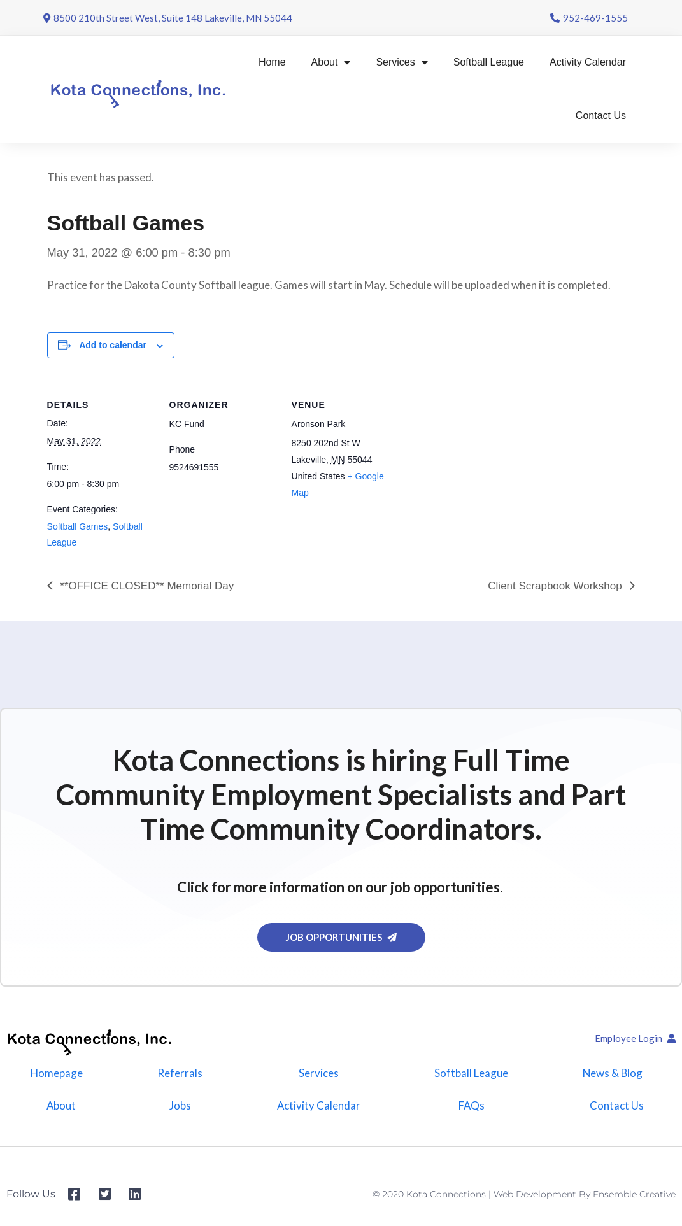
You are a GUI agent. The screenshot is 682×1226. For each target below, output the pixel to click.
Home (272, 62)
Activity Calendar (588, 62)
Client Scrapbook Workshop (556, 586)
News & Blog (612, 1074)
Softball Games (77, 526)
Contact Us (601, 115)
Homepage (55, 1074)
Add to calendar (112, 345)
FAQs (470, 1108)
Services (401, 62)
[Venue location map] (481, 466)
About (331, 62)
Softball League (488, 62)
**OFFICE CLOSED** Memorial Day (145, 586)
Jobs (179, 1108)
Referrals (178, 1074)
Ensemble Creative (634, 1198)
